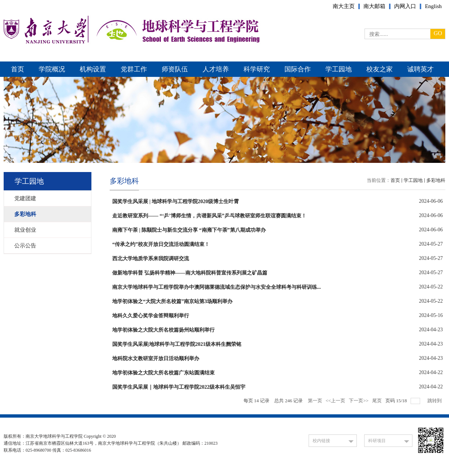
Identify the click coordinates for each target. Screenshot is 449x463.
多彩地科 (435, 180)
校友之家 (379, 69)
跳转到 (435, 400)
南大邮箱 (374, 6)
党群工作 (134, 69)
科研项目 (377, 440)
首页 (17, 69)
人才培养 (216, 69)
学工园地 (338, 69)
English (433, 6)
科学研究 (257, 69)
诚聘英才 (420, 69)
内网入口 (405, 6)
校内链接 (321, 440)
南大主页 (344, 6)
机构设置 (93, 69)
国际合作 (297, 69)
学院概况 (52, 69)
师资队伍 (175, 69)
